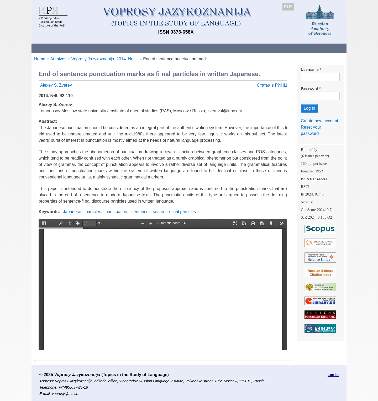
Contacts (88, 48)
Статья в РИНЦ (272, 85)
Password (309, 88)
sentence (140, 211)
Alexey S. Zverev (56, 85)
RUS (288, 7)
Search (309, 48)
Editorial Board (278, 48)
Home (39, 59)
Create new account (319, 121)
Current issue (179, 48)
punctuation (116, 211)
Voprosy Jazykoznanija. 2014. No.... (104, 59)
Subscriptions (241, 48)
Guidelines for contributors (131, 48)
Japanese (72, 211)
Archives (210, 48)
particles (93, 211)
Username (310, 69)
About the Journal (53, 48)
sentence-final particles (174, 211)
